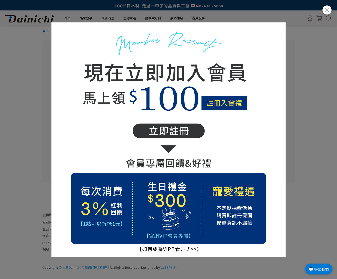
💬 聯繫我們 (319, 269)
